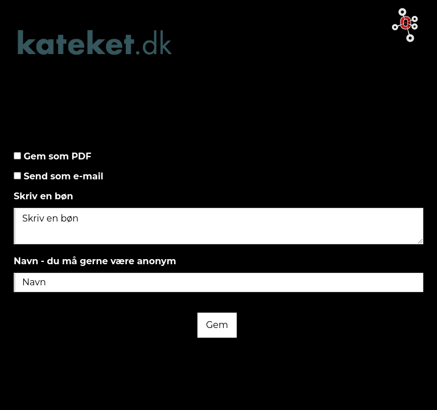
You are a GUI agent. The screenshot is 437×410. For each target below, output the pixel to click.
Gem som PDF (56, 156)
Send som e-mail (62, 176)
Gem (217, 324)
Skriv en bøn (43, 196)
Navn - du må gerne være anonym (95, 261)
